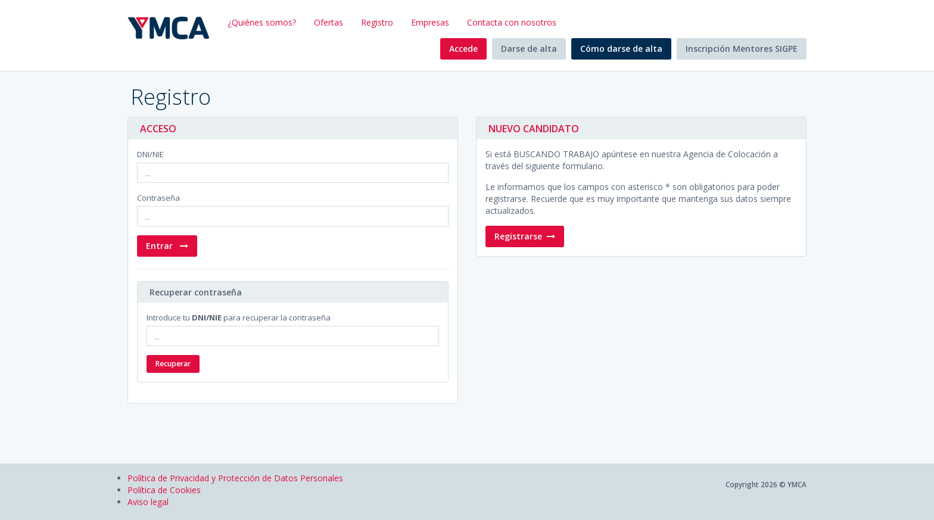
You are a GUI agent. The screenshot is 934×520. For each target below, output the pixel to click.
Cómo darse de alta (621, 48)
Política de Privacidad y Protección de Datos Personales (235, 478)
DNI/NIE (150, 154)
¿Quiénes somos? (262, 22)
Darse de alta (529, 48)
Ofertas (328, 22)
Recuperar (173, 364)
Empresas (430, 22)
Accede (463, 48)
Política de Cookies (164, 490)
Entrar (167, 245)
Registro (377, 22)
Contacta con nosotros (511, 22)
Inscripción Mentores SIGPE (742, 48)
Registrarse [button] (524, 236)
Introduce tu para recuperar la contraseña (239, 317)
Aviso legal (148, 501)
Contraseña (158, 197)
